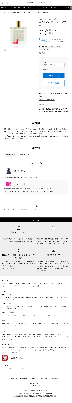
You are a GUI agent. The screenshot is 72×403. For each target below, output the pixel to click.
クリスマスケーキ (55, 323)
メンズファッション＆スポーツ (50, 337)
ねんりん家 (63, 306)
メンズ (50, 7)
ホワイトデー (13, 326)
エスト (56, 297)
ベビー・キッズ (57, 7)
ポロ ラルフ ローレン (11, 315)
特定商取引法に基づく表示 (39, 378)
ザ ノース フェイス (22, 315)
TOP (5, 12)
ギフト (39, 7)
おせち (63, 323)
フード (24, 337)
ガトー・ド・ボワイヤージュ (28, 306)
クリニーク (8, 300)
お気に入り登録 (54, 83)
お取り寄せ (32, 334)
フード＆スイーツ (31, 7)
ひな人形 (14, 323)
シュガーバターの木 (11, 308)
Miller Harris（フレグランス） (48, 19)
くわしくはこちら (7, 268)
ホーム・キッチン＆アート (21, 286)
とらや (57, 306)
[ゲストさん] (66, 3)
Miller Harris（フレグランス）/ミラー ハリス (19, 12)
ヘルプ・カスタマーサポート (9, 368)
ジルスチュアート (43, 297)
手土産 (20, 334)
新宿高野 (46, 306)
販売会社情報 (24, 378)
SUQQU (66, 297)
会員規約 (13, 378)
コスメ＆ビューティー (5, 7)
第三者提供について (56, 378)
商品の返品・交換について (47, 100)
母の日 (34, 323)
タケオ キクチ (32, 315)
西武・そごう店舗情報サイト (9, 347)
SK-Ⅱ (14, 300)
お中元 (24, 7)
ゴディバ (39, 306)
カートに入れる (53, 75)
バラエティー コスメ (16, 7)
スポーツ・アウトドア (7, 286)
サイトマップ (21, 368)
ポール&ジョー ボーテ (31, 297)
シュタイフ (50, 315)
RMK (61, 297)
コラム (4, 331)
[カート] (70, 3)
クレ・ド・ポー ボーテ (18, 297)
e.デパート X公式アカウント (9, 352)
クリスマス (46, 323)
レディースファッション (34, 337)
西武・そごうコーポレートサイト (28, 347)
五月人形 (21, 323)
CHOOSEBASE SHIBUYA (28, 350)
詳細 (60, 40)
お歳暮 (37, 286)
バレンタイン (5, 326)
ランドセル (28, 323)
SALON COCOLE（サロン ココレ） (10, 350)
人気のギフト (40, 334)
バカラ (56, 315)
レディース (44, 7)
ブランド (5, 291)
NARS (51, 297)
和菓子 (25, 334)
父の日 (39, 323)
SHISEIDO (8, 297)
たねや (51, 306)
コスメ (19, 337)
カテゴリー (5, 281)
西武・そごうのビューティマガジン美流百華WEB (52, 347)
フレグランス (25, 209)
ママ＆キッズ (41, 315)
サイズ (44, 62)
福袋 (68, 323)
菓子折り (14, 334)
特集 (3, 320)
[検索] (6, 3)
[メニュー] (2, 3)
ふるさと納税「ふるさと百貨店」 (46, 350)
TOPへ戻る (36, 220)
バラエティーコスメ (20, 283)
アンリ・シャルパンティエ (12, 306)
